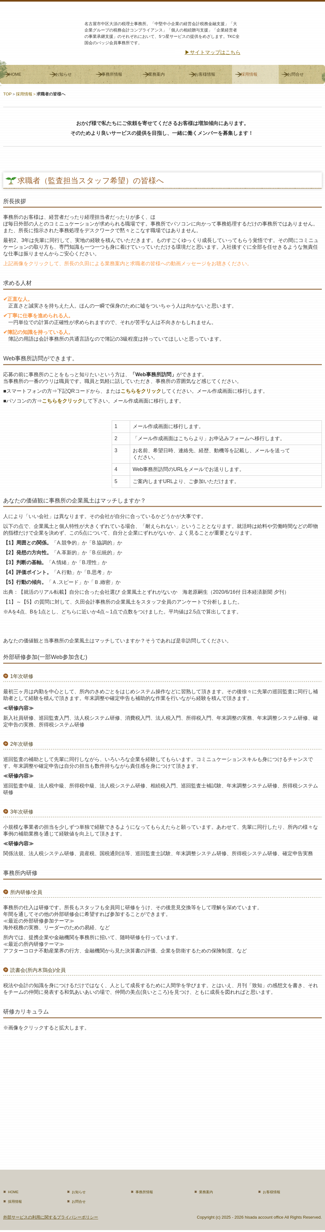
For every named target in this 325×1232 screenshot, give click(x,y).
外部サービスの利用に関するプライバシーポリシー (50, 1217)
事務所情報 (112, 74)
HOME (15, 74)
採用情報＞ (26, 94)
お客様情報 (205, 74)
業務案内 (156, 74)
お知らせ (63, 74)
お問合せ (295, 74)
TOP (7, 94)
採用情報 (249, 74)
